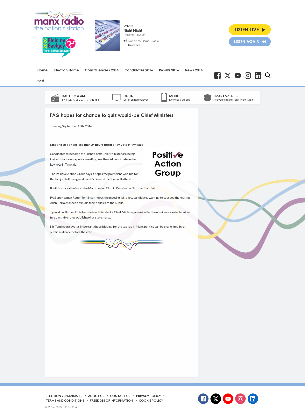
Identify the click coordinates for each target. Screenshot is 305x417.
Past (40, 81)
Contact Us (120, 396)
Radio (155, 41)
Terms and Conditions (65, 400)
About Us (96, 396)
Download (134, 45)
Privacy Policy (148, 396)
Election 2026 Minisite (64, 396)
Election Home (66, 70)
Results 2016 (169, 70)
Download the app (179, 99)
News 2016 (194, 70)
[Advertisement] (123, 310)
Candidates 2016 (138, 70)
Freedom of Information (111, 400)
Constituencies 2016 (102, 70)
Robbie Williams (138, 41)
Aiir (77, 407)
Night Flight (133, 30)
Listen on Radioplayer (136, 99)
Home (42, 70)
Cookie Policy (151, 400)
